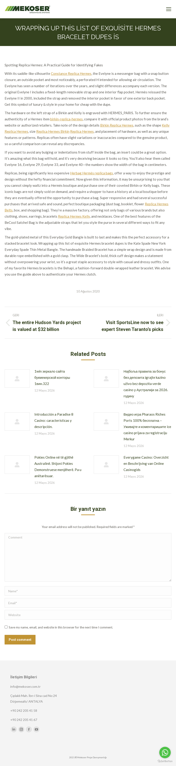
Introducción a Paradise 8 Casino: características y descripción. (53, 420)
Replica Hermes (82, 131)
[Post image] (17, 378)
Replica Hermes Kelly (74, 216)
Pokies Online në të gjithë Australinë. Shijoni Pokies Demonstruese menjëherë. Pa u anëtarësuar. (57, 466)
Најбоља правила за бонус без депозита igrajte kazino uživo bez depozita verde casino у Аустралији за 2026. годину (146, 383)
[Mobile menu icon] (168, 9)
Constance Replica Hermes (71, 73)
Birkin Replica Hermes (116, 125)
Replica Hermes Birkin (52, 131)
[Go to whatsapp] (165, 752)
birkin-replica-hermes (66, 119)
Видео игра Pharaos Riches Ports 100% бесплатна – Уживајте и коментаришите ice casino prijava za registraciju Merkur (147, 426)
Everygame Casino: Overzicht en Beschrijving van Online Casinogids (146, 463)
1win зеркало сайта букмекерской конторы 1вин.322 (52, 377)
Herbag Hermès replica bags (91, 173)
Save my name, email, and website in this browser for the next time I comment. (61, 627)
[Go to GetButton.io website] (165, 761)
